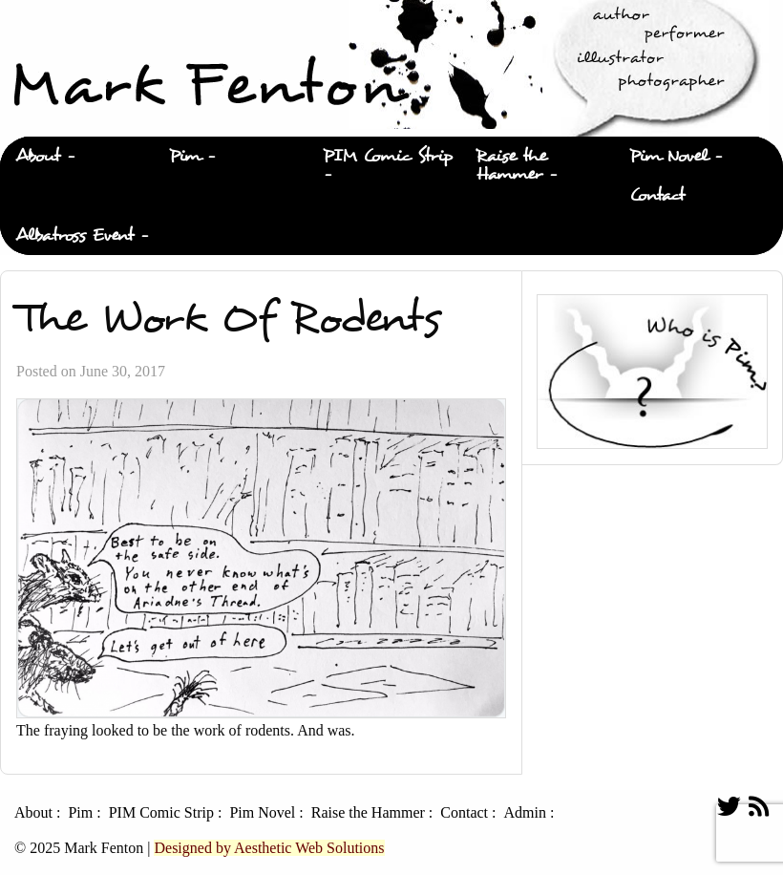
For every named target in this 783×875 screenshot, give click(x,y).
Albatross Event (74, 235)
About (37, 156)
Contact (657, 195)
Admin (524, 813)
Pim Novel (668, 156)
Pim (185, 156)
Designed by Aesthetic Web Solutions (269, 848)
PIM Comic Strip (388, 156)
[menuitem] (77, 157)
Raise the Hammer (511, 165)
